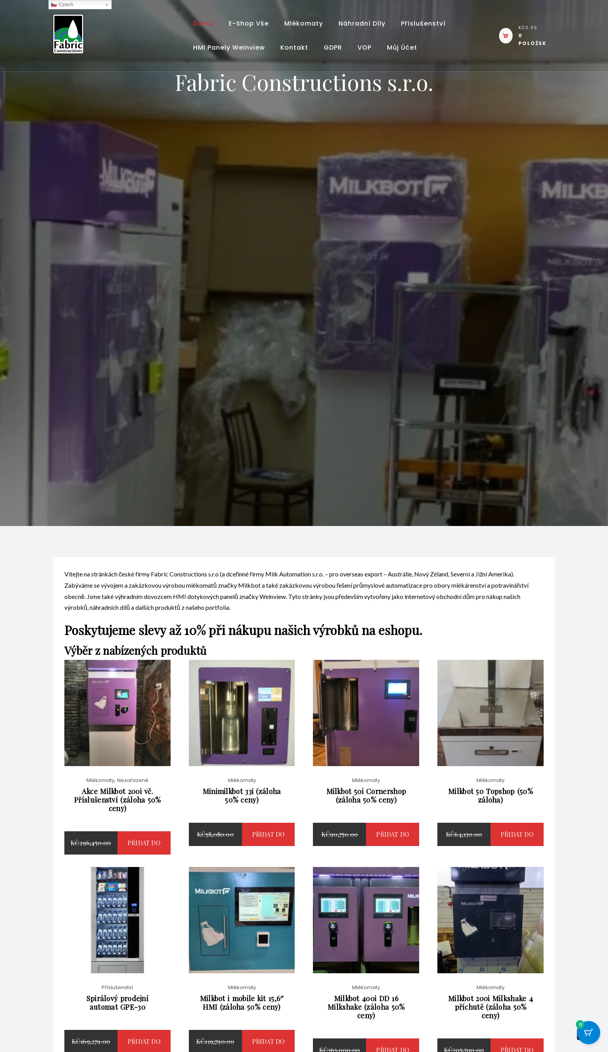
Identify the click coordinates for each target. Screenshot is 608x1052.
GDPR (333, 47)
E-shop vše (249, 23)
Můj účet (402, 47)
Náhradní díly (362, 23)
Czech (62, 5)
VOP (364, 47)
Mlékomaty (303, 23)
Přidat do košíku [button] (144, 863)
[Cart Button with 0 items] (588, 1032)
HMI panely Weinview (229, 47)
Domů (203, 23)
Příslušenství (423, 23)
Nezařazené (133, 789)
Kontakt (294, 47)
